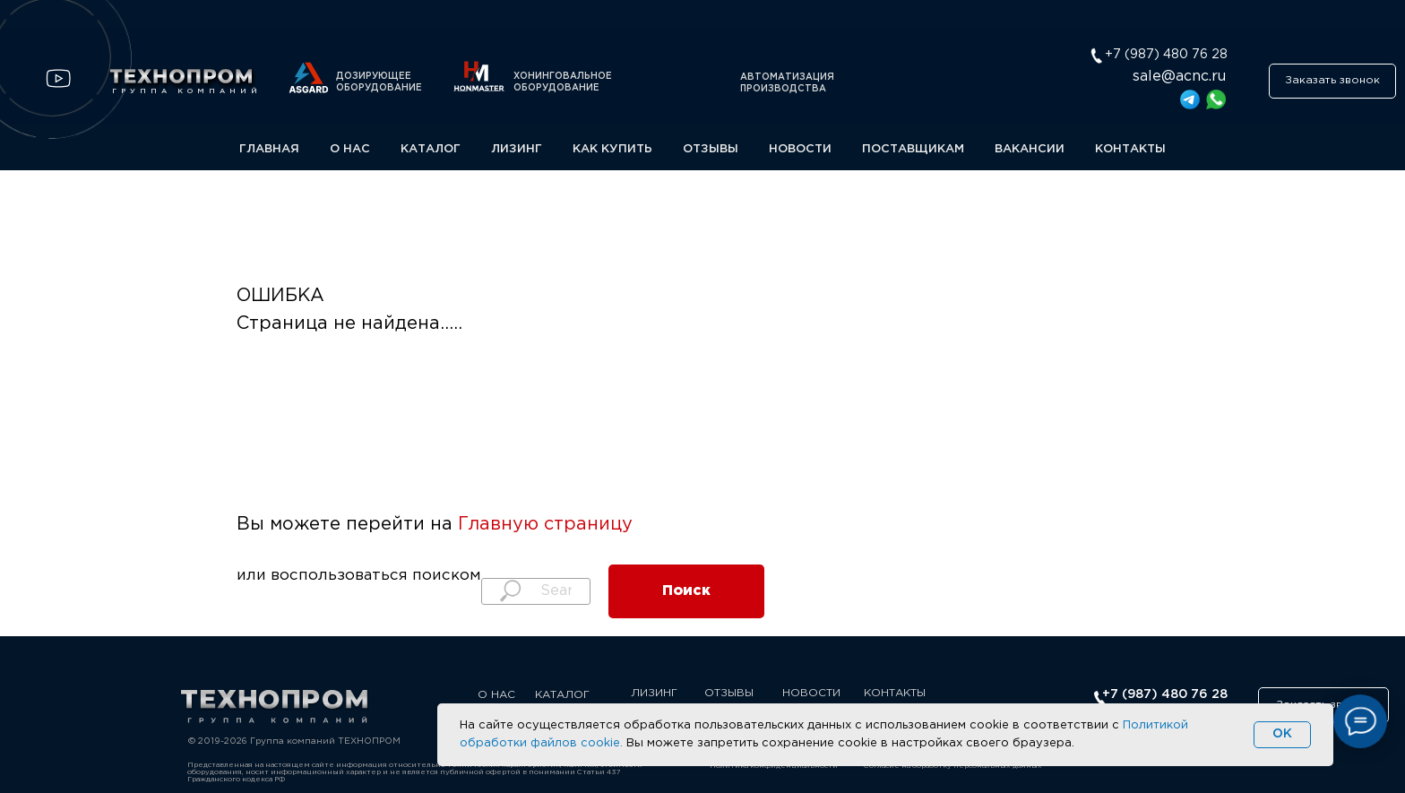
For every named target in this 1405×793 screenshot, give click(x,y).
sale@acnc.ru (1179, 76)
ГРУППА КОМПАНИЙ (187, 91)
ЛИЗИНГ (516, 149)
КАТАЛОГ (431, 149)
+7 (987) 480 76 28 (1165, 694)
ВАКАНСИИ (1030, 149)
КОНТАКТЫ (1130, 149)
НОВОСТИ (800, 149)
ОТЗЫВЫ (710, 149)
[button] (1332, 81)
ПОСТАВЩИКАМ (913, 149)
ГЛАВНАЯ (269, 149)
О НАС (350, 149)
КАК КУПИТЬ (612, 149)
